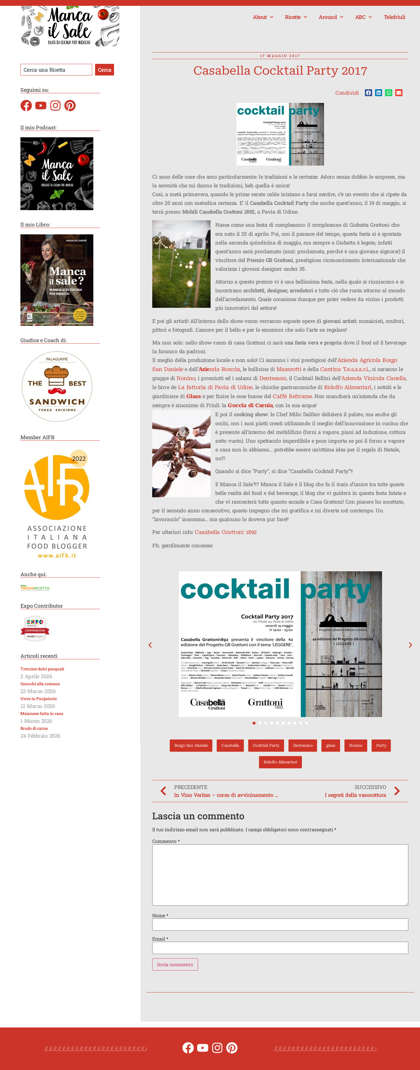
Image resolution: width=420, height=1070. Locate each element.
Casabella (230, 745)
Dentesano (272, 378)
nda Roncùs (225, 369)
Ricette (296, 17)
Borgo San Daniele (191, 745)
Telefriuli (394, 16)
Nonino (185, 378)
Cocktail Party (266, 745)
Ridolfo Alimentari (347, 387)
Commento (166, 841)
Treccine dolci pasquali (42, 669)
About (263, 17)
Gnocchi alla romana (40, 683)
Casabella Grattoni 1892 (226, 532)
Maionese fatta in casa (41, 713)
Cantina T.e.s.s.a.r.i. (344, 369)
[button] (368, 92)
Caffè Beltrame (292, 396)
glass (330, 745)
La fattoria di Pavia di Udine (215, 387)
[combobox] (56, 69)
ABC (363, 17)
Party (381, 745)
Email (160, 939)
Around (331, 17)
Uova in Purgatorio (38, 698)
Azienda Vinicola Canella (374, 378)
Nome (160, 915)
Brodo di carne (34, 728)
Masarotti (289, 369)
